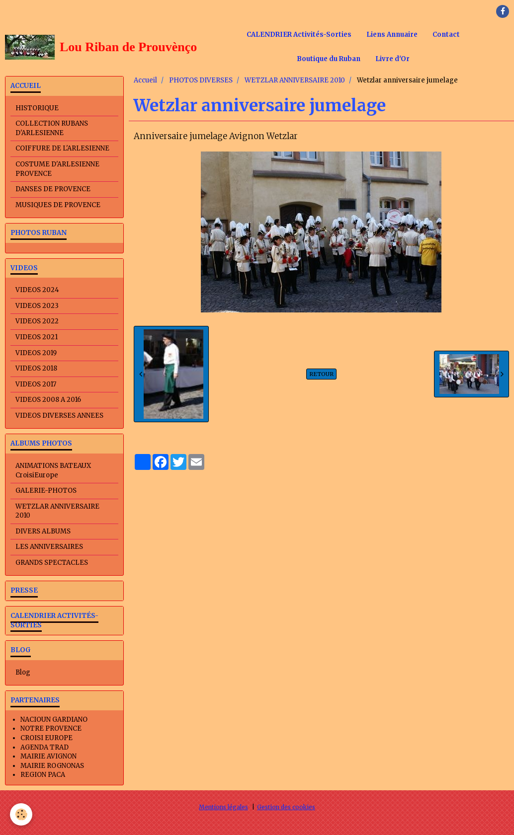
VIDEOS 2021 (36, 337)
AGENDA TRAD (44, 747)
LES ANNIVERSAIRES (49, 546)
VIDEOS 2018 (36, 368)
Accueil (145, 80)
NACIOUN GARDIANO (53, 719)
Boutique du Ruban (328, 59)
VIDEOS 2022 (37, 321)
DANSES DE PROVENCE (52, 189)
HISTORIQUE (37, 108)
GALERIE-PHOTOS (46, 490)
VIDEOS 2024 (37, 290)
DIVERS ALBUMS (43, 531)
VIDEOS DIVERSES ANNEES (59, 415)
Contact (446, 34)
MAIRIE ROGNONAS (52, 765)
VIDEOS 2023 (37, 306)
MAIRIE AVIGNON (48, 756)
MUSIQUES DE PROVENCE (57, 205)
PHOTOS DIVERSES (201, 80)
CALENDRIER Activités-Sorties (299, 34)
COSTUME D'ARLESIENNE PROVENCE (57, 169)
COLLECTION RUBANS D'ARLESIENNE (51, 128)
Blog (22, 672)
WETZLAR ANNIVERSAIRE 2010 (295, 80)
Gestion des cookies (286, 807)
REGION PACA (42, 774)
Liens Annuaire (392, 34)
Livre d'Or (392, 59)
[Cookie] (21, 814)
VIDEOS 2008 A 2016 (48, 399)
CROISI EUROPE (46, 738)
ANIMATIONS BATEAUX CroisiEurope (53, 470)
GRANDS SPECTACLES (51, 562)
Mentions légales (223, 807)
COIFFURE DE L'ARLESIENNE (62, 148)
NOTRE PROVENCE (51, 728)
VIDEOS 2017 (35, 384)
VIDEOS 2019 (36, 353)
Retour (321, 374)
